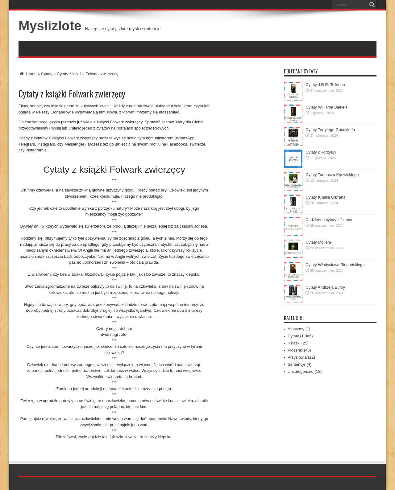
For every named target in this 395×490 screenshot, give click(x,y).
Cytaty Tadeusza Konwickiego (332, 174)
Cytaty (46, 74)
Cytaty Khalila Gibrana (325, 197)
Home (27, 74)
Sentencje (297, 364)
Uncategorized (301, 371)
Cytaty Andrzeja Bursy (325, 287)
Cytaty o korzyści (321, 152)
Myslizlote (50, 25)
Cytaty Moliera (318, 242)
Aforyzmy (296, 329)
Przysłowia (297, 357)
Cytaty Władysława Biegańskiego (335, 264)
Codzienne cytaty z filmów (329, 219)
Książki (294, 343)
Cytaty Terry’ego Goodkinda (330, 129)
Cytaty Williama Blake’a (326, 107)
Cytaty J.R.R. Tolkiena (325, 84)
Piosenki (295, 350)
